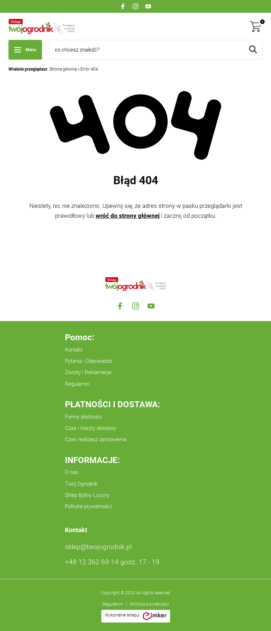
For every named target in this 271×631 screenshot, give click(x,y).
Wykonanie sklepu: (136, 616)
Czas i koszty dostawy (90, 428)
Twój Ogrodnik (81, 484)
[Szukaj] (253, 49)
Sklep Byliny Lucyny (87, 495)
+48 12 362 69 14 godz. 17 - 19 (112, 562)
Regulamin (77, 384)
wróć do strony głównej (127, 215)
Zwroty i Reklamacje (88, 372)
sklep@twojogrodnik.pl (98, 547)
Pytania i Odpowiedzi (88, 361)
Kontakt (74, 350)
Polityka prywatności (88, 506)
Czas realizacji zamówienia (95, 439)
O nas (71, 472)
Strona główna (63, 69)
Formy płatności (83, 417)
